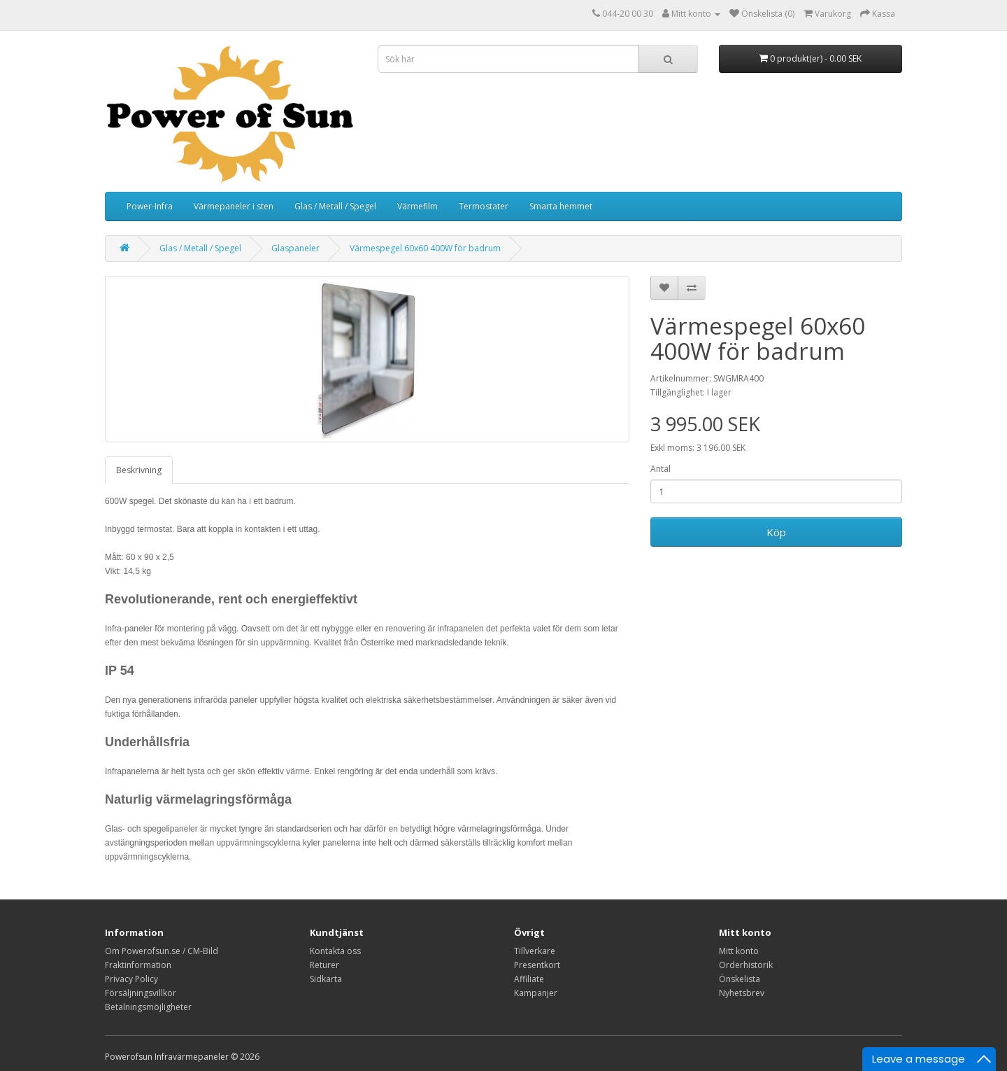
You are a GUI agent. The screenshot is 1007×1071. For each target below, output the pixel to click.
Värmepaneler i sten (233, 206)
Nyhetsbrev (741, 993)
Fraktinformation (138, 965)
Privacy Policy (131, 979)
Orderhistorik (746, 965)
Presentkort (537, 965)
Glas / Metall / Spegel (335, 206)
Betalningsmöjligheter (148, 1007)
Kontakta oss (335, 951)
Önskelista (739, 979)
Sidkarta (326, 979)
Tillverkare (534, 951)
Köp (776, 532)
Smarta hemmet (560, 206)
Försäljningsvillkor (140, 993)
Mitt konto (739, 951)
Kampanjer (535, 993)
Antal (660, 469)
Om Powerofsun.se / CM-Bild (161, 951)
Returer (324, 965)
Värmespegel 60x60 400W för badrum (425, 248)
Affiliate (529, 979)
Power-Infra (150, 206)
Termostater (483, 206)
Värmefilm (417, 206)
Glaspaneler (295, 248)
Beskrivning (139, 470)
